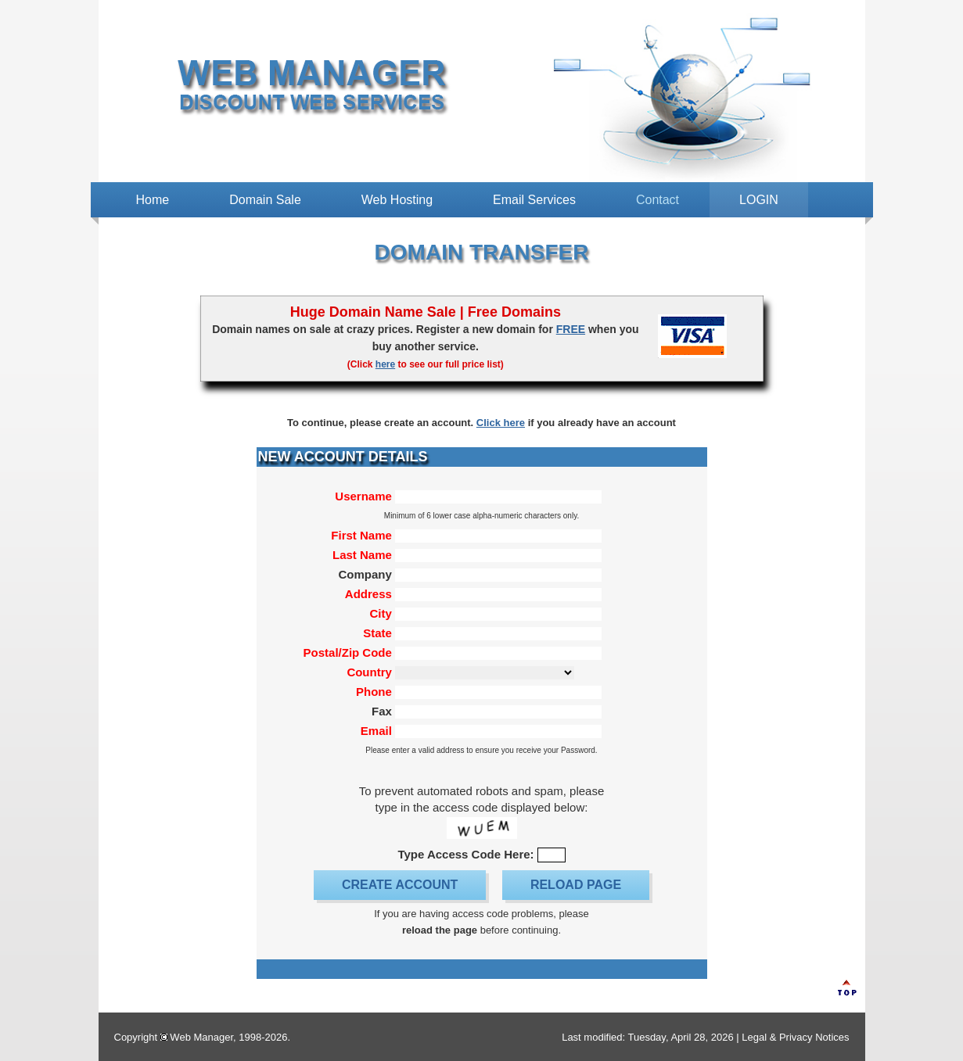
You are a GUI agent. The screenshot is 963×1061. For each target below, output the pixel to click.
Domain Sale (265, 199)
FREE (570, 329)
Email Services (534, 199)
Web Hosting (397, 199)
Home (153, 199)
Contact (657, 199)
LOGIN (758, 199)
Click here (500, 422)
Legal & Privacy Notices (795, 1037)
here (385, 364)
